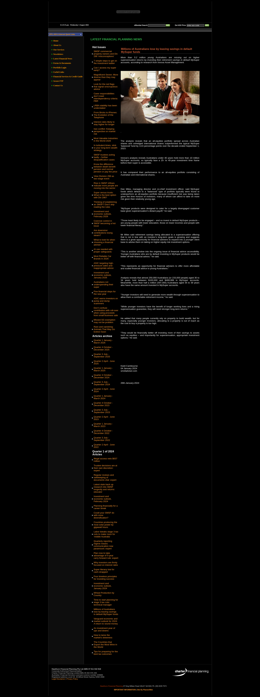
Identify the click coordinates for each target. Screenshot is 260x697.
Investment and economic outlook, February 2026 (102, 214)
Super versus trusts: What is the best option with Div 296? (105, 195)
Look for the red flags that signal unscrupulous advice (106, 86)
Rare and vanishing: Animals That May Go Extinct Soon (104, 329)
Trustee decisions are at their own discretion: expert (105, 468)
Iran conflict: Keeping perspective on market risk (104, 131)
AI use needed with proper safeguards (103, 250)
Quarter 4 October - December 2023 (103, 404)
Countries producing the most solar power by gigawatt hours (105, 524)
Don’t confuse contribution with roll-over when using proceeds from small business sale (106, 312)
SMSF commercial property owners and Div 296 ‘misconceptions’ (106, 54)
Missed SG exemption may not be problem (104, 321)
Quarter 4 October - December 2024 (103, 376)
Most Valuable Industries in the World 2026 (106, 139)
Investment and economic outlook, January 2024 (102, 586)
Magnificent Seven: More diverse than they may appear (106, 77)
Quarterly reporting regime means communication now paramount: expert (103, 545)
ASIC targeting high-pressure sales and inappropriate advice (104, 265)
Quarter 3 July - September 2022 (102, 438)
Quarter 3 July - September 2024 (102, 383)
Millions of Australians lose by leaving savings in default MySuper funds (106, 611)
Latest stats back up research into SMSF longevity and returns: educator (104, 488)
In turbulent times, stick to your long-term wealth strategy (105, 148)
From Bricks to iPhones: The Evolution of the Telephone (105, 115)
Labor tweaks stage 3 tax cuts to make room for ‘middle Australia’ (106, 534)
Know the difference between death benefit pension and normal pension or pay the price (105, 168)
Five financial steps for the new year (105, 292)
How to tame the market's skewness (103, 636)
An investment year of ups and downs (104, 629)
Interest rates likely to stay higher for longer (104, 123)
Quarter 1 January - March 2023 (103, 425)
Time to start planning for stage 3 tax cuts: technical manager (106, 602)
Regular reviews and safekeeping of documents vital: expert (105, 477)
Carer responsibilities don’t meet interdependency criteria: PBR (106, 97)
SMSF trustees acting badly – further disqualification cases (104, 157)
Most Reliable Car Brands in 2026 (102, 257)
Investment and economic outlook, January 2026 (102, 275)
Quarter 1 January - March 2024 (103, 397)
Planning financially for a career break (106, 507)
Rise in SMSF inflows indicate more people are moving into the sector (106, 185)
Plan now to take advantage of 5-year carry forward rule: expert (106, 555)
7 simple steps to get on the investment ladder (105, 62)
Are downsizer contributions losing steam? (103, 233)
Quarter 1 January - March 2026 (103, 341)
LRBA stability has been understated (105, 106)
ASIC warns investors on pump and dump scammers (106, 301)
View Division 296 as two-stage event (104, 177)
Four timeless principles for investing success (105, 577)
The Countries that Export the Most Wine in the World (105, 644)
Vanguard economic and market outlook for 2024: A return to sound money (106, 621)
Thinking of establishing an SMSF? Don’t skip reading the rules (105, 204)
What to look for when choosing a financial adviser (104, 242)
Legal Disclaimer (58, 679)
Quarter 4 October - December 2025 (103, 348)
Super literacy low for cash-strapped (104, 570)
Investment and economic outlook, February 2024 (102, 499)
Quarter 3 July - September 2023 (102, 411)
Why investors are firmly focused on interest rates (106, 563)
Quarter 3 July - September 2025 (102, 355)
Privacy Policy (72, 679)
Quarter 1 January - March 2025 (103, 369)
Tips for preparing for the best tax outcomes (106, 652)
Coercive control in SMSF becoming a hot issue (105, 223)
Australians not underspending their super (103, 284)
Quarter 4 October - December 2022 (103, 431)
